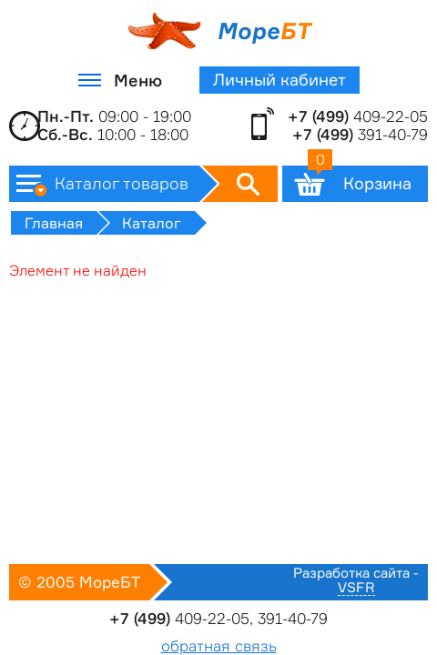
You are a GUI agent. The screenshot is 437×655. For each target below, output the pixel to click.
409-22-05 (358, 116)
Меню (138, 80)
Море (218, 31)
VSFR (356, 588)
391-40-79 (360, 135)
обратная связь (219, 646)
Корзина (360, 179)
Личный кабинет (279, 79)
